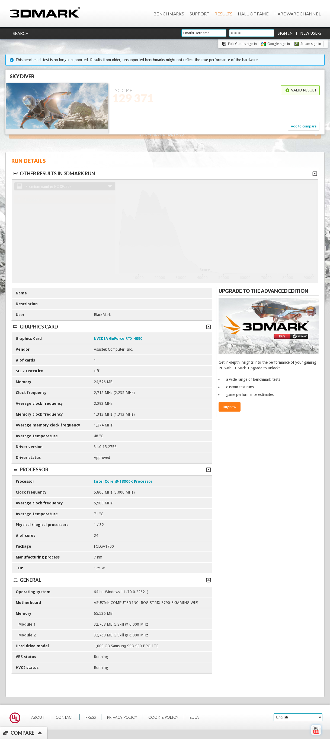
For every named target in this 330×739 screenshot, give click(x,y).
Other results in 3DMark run (54, 173)
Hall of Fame (253, 13)
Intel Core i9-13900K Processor (123, 481)
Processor (112, 469)
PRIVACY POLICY (122, 717)
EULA (194, 717)
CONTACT (65, 717)
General (112, 579)
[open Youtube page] (316, 736)
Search (20, 33)
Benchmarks (168, 13)
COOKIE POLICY (163, 717)
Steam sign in (310, 44)
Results (223, 13)
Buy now (229, 407)
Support (199, 13)
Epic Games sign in (242, 44)
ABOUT (37, 717)
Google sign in (278, 44)
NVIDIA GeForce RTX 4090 (118, 338)
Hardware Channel (297, 13)
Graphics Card (112, 326)
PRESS (90, 717)
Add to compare (303, 126)
